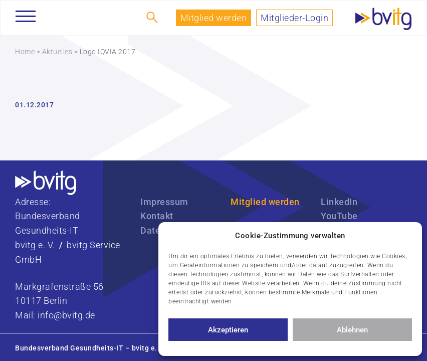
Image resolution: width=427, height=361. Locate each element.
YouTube (339, 216)
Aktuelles (57, 52)
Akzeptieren (228, 329)
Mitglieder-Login (294, 18)
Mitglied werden (213, 18)
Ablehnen (352, 329)
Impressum (164, 202)
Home (25, 52)
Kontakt (156, 216)
